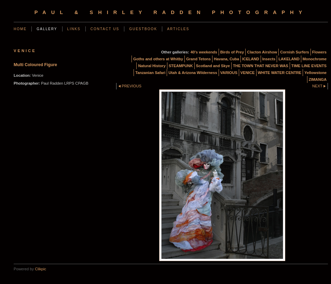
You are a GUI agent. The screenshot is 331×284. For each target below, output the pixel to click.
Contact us (105, 29)
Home (20, 29)
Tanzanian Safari (150, 73)
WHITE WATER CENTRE (280, 73)
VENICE (247, 73)
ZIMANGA (318, 79)
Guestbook (143, 29)
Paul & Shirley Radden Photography (171, 12)
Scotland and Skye (213, 66)
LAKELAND (289, 59)
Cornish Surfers (294, 52)
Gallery (47, 29)
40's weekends (204, 52)
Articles (178, 29)
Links (74, 29)
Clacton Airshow (262, 52)
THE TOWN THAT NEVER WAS (260, 66)
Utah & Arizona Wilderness (192, 73)
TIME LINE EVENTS (309, 66)
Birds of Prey (232, 52)
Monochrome (315, 59)
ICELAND (250, 59)
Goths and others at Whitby (158, 59)
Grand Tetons (198, 59)
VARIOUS (228, 73)
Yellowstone (315, 73)
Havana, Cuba (226, 59)
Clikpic (40, 269)
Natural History (151, 66)
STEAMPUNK (181, 66)
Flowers (319, 52)
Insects (269, 59)
